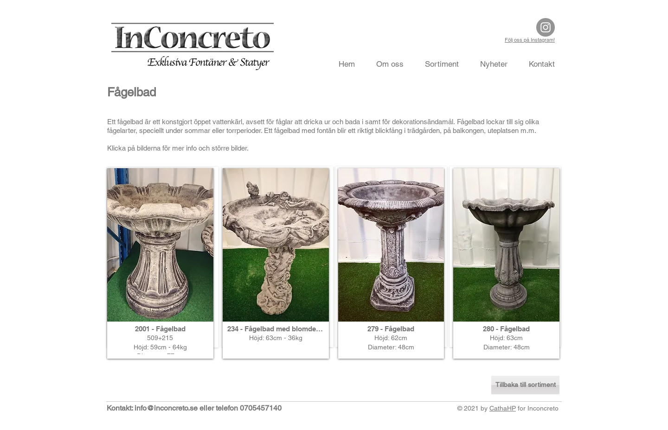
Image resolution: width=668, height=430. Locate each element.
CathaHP (502, 408)
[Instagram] (545, 27)
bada (352, 122)
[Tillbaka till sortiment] (525, 385)
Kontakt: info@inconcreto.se (152, 408)
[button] (160, 263)
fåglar (284, 122)
